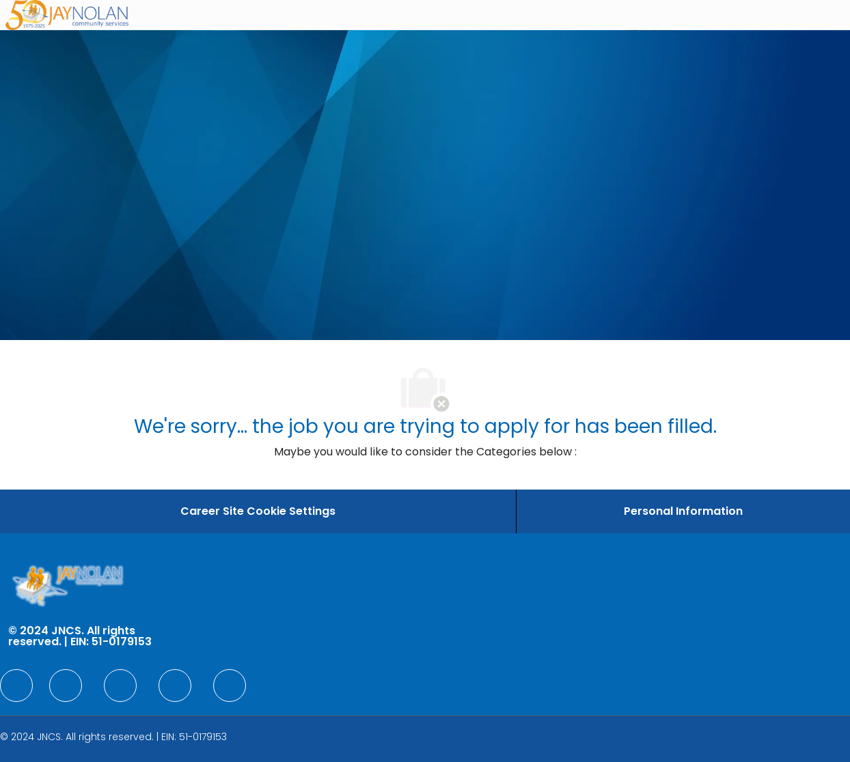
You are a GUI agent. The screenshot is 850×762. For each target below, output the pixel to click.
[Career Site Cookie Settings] (258, 511)
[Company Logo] (66, 15)
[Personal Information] (683, 511)
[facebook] (16, 685)
